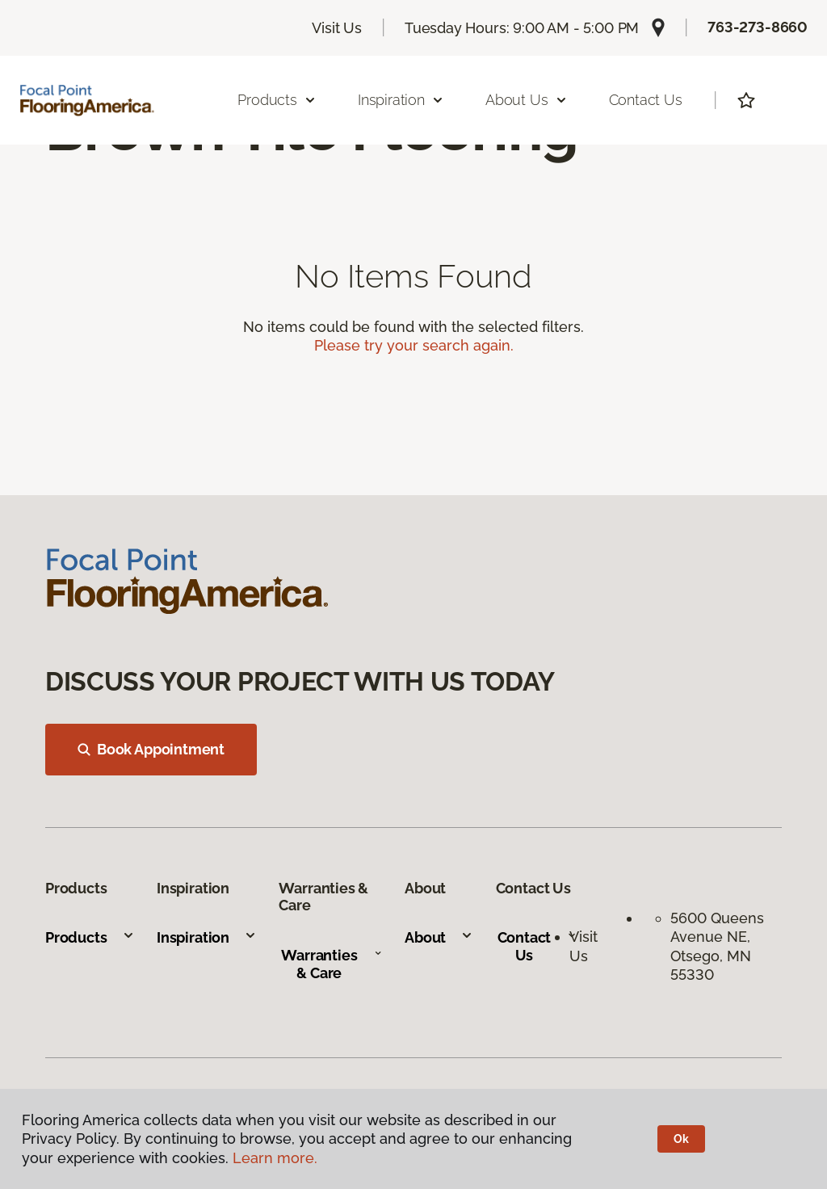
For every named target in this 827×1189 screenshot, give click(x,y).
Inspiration (207, 937)
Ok (681, 1138)
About (439, 937)
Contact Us (645, 99)
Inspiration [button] (401, 99)
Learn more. (275, 1157)
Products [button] (277, 99)
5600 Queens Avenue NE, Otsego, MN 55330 (717, 946)
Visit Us (337, 27)
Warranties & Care (331, 964)
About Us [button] (526, 99)
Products (90, 937)
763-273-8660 (757, 27)
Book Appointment (151, 749)
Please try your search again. (414, 345)
